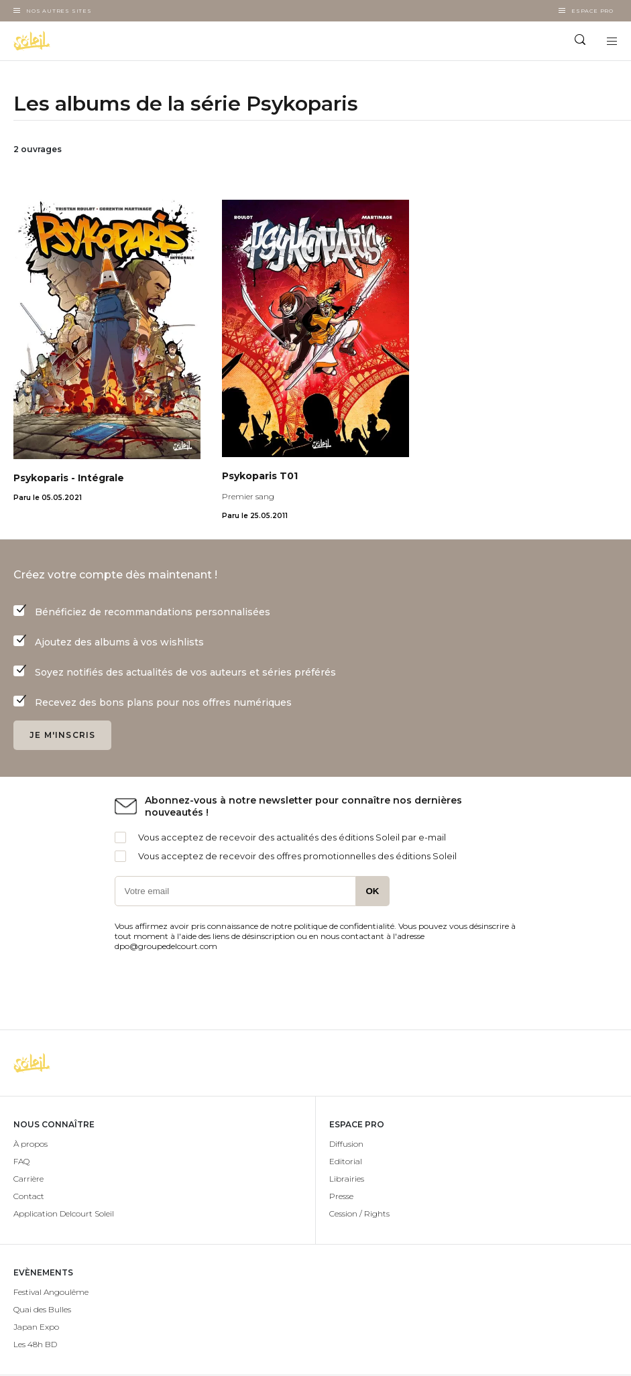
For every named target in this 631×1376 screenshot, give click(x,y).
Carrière (28, 1179)
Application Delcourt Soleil (63, 1213)
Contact (28, 1196)
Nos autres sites (59, 10)
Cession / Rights (359, 1213)
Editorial (345, 1161)
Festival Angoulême (51, 1292)
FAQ (21, 1161)
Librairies (346, 1179)
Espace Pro (592, 10)
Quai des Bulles (42, 1309)
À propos (30, 1144)
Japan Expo (36, 1327)
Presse (341, 1196)
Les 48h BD (35, 1344)
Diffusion (346, 1144)
